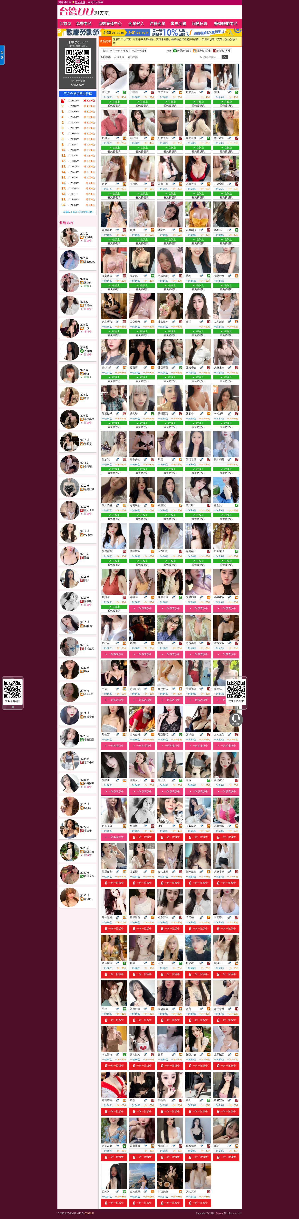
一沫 (86, 328)
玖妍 (86, 398)
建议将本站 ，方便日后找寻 (80, 2)
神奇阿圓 (89, 783)
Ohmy (87, 807)
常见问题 (178, 23)
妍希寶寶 (89, 716)
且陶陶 (88, 350)
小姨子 (88, 830)
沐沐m (87, 282)
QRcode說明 (78, 84)
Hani (86, 671)
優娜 (86, 373)
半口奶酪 (89, 419)
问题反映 (199, 23)
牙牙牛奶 (89, 762)
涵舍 (86, 557)
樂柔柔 (88, 443)
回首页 (65, 23)
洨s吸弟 (88, 694)
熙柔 (86, 580)
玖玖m (87, 898)
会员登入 (136, 23)
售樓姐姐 (89, 648)
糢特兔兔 (89, 876)
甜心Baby (89, 261)
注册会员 (157, 23)
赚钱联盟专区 (226, 23)
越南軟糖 (89, 489)
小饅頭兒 (89, 739)
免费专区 (84, 23)
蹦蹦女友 (89, 851)
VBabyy (88, 534)
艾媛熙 (88, 237)
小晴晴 (88, 466)
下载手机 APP (78, 42)
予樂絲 (88, 305)
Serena (88, 625)
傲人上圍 (89, 510)
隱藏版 (88, 601)
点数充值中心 (110, 23)
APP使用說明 (78, 80)
